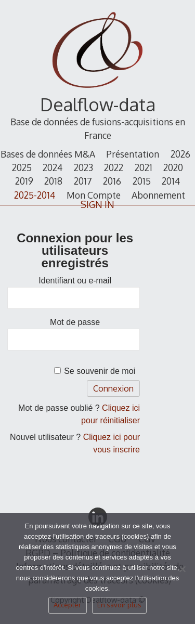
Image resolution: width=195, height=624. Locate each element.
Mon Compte (94, 195)
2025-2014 (34, 195)
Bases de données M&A (48, 154)
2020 (173, 167)
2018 (53, 181)
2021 (143, 167)
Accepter (67, 605)
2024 (52, 167)
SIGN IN (97, 204)
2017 (83, 181)
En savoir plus (119, 605)
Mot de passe (75, 322)
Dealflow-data (97, 104)
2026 (180, 154)
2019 (24, 181)
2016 (112, 181)
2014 (171, 181)
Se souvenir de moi (99, 371)
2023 (83, 167)
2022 (113, 167)
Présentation (132, 154)
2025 (22, 167)
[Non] (182, 572)
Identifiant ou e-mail (74, 280)
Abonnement (158, 195)
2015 (142, 181)
